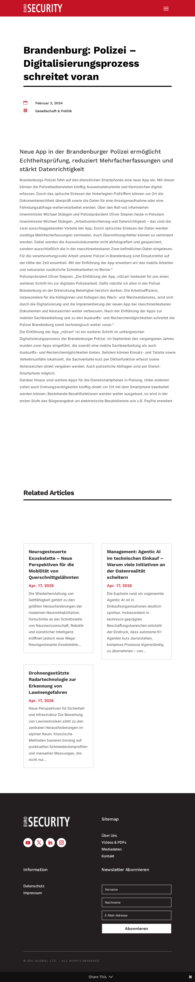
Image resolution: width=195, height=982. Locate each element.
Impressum (32, 893)
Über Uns (109, 835)
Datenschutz (33, 886)
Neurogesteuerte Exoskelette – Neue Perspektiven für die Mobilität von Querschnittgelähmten (54, 564)
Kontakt (108, 856)
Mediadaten (112, 849)
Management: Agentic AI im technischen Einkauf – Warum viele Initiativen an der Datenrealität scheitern (136, 564)
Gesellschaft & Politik (53, 111)
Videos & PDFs (114, 842)
